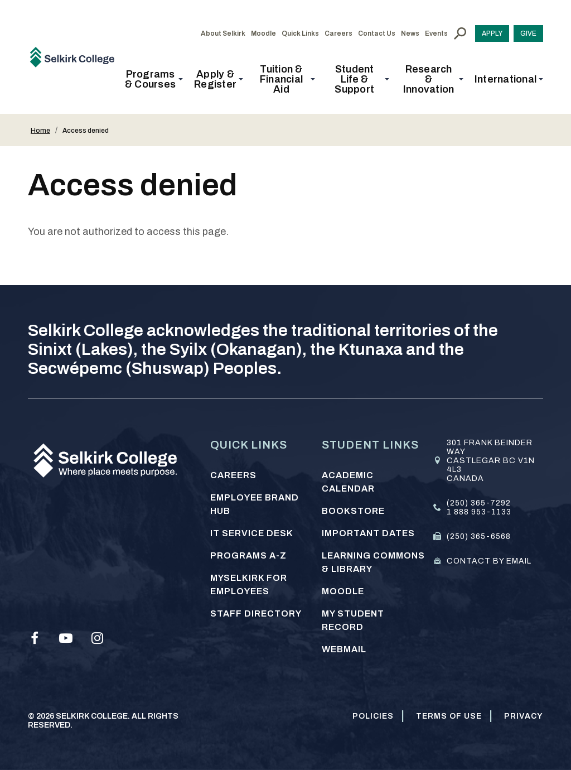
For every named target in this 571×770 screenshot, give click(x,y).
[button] (153, 79)
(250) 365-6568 (479, 536)
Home (40, 130)
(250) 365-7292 (479, 503)
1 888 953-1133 (479, 512)
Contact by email (489, 561)
